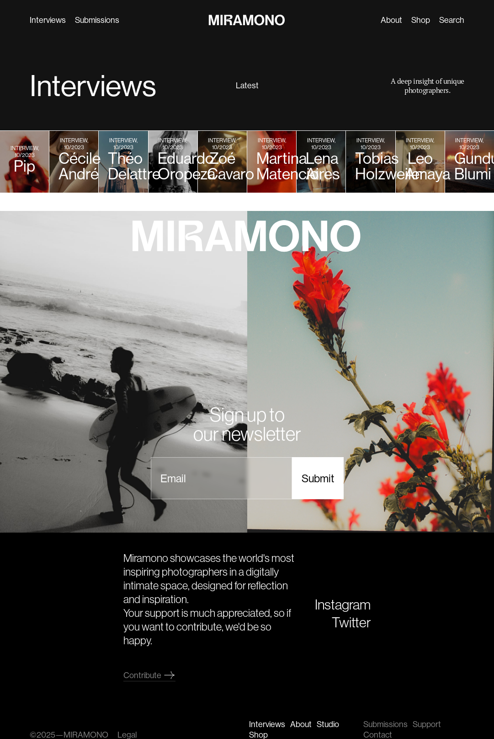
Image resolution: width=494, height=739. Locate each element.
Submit (318, 478)
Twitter (351, 622)
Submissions (96, 20)
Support (427, 724)
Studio (328, 724)
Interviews (47, 20)
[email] (221, 478)
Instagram (343, 604)
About (392, 20)
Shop (421, 20)
